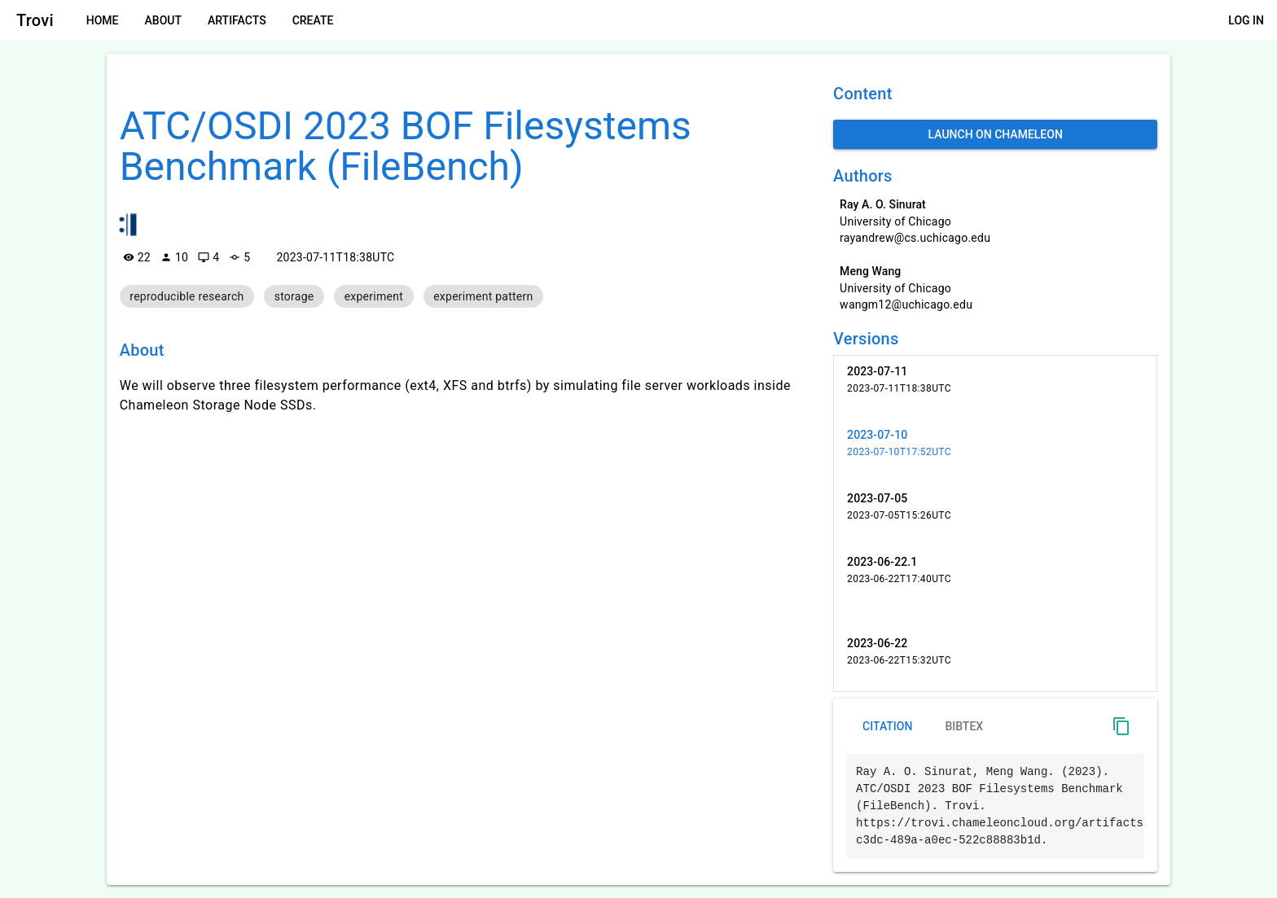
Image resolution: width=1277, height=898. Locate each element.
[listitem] (995, 387)
